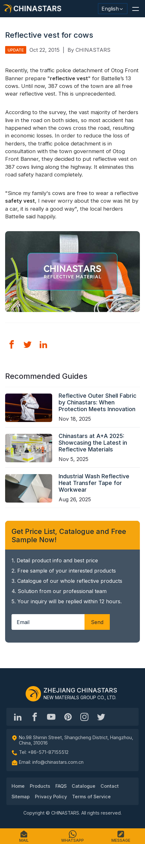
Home (18, 786)
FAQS (61, 786)
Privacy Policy (51, 796)
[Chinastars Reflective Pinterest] (68, 717)
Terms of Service (91, 796)
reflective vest (69, 78)
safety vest (20, 201)
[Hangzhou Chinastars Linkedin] (18, 717)
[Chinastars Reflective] (51, 717)
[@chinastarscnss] (34, 717)
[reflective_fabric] (84, 717)
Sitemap (21, 796)
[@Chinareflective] (101, 717)
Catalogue (83, 786)
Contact (110, 786)
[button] (135, 8)
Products (40, 786)
